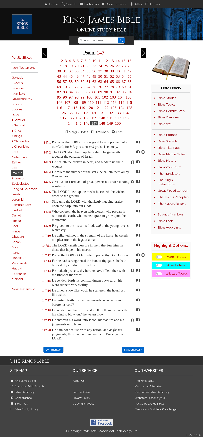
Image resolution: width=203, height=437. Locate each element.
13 (112, 61)
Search (69, 4)
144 (71, 123)
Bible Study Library (25, 409)
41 (124, 71)
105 (128, 97)
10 (94, 61)
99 (82, 97)
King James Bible (24, 380)
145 (79, 123)
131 (102, 113)
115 (128, 102)
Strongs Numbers (171, 214)
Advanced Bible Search (27, 386)
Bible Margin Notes (172, 154)
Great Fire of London (173, 190)
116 (59, 108)
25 (106, 66)
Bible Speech (167, 141)
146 (86, 123)
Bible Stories (167, 98)
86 (82, 92)
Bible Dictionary (23, 392)
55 (129, 76)
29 (129, 66)
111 (98, 102)
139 (94, 118)
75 (94, 87)
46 (77, 76)
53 (118, 76)
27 (118, 66)
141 (110, 118)
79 (118, 87)
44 (65, 76)
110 (91, 102)
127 (71, 113)
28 (124, 66)
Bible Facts (166, 221)
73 (82, 87)
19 (71, 66)
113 (114, 102)
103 (113, 97)
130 (94, 113)
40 (118, 71)
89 (100, 92)
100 (89, 97)
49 (94, 76)
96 (65, 97)
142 (118, 118)
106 (59, 102)
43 (59, 76)
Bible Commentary (171, 111)
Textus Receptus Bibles (149, 403)
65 (112, 81)
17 (59, 66)
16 (129, 61)
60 (82, 81)
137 (79, 118)
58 (71, 81)
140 (102, 118)
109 (83, 102)
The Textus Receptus (173, 197)
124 (121, 108)
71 (71, 87)
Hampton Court (169, 167)
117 (67, 108)
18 (65, 66)
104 (121, 97)
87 (88, 92)
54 (124, 76)
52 (112, 76)
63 (100, 81)
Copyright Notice (83, 403)
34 (82, 71)
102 (105, 97)
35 (88, 71)
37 (100, 71)
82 (59, 92)
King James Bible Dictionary (152, 392)
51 (106, 76)
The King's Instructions (166, 182)
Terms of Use (81, 392)
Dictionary (90, 4)
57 (65, 81)
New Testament (23, 67)
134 (125, 113)
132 (110, 113)
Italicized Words (176, 273)
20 (77, 66)
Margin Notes (176, 256)
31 (65, 71)
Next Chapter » (133, 349)
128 (79, 113)
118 (74, 108)
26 (112, 66)
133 (118, 113)
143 (125, 118)
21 (82, 66)
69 (59, 87)
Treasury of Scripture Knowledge (156, 409)
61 (88, 81)
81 (129, 87)
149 (110, 123)
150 (117, 123)
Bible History (167, 160)
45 (71, 76)
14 (118, 61)
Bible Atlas (19, 403)
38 (106, 71)
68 (129, 81)
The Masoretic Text (172, 203)
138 (86, 118)
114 (121, 102)
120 (90, 108)
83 (65, 92)
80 (124, 87)
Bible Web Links (169, 227)
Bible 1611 (165, 124)
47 (82, 76)
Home (51, 4)
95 (59, 97)
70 (65, 87)
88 (94, 92)
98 (77, 97)
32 (71, 71)
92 (118, 92)
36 (94, 71)
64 (106, 81)
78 (112, 87)
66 (118, 81)
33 (77, 71)
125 (128, 108)
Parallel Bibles (22, 57)
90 (106, 92)
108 (75, 102)
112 (106, 102)
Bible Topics (166, 104)
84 (71, 92)
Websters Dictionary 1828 (151, 397)
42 (129, 71)
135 (63, 118)
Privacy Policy (81, 397)
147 (94, 123)
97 (71, 97)
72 (77, 87)
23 (94, 66)
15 (124, 61)
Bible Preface (167, 135)
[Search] (98, 40)
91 (112, 92)
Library (153, 4)
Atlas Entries (176, 265)
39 (112, 71)
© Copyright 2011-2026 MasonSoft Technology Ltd (101, 431)
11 (100, 61)
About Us (79, 380)
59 (77, 81)
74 (88, 87)
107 (67, 102)
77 (106, 87)
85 (77, 92)
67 (124, 81)
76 (100, 87)
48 (88, 76)
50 (100, 76)
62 (94, 81)
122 (106, 108)
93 (124, 92)
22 (88, 66)
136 (71, 118)
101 (97, 97)
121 (98, 108)
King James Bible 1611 (148, 386)
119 (82, 108)
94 (129, 92)
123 (114, 108)
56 (59, 81)
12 (106, 61)
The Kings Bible (144, 380)
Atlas (136, 4)
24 (100, 66)
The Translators (169, 173)
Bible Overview (168, 117)
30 (59, 71)
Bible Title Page (169, 147)
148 (102, 123)
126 (63, 113)
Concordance (114, 4)
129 (86, 113)
